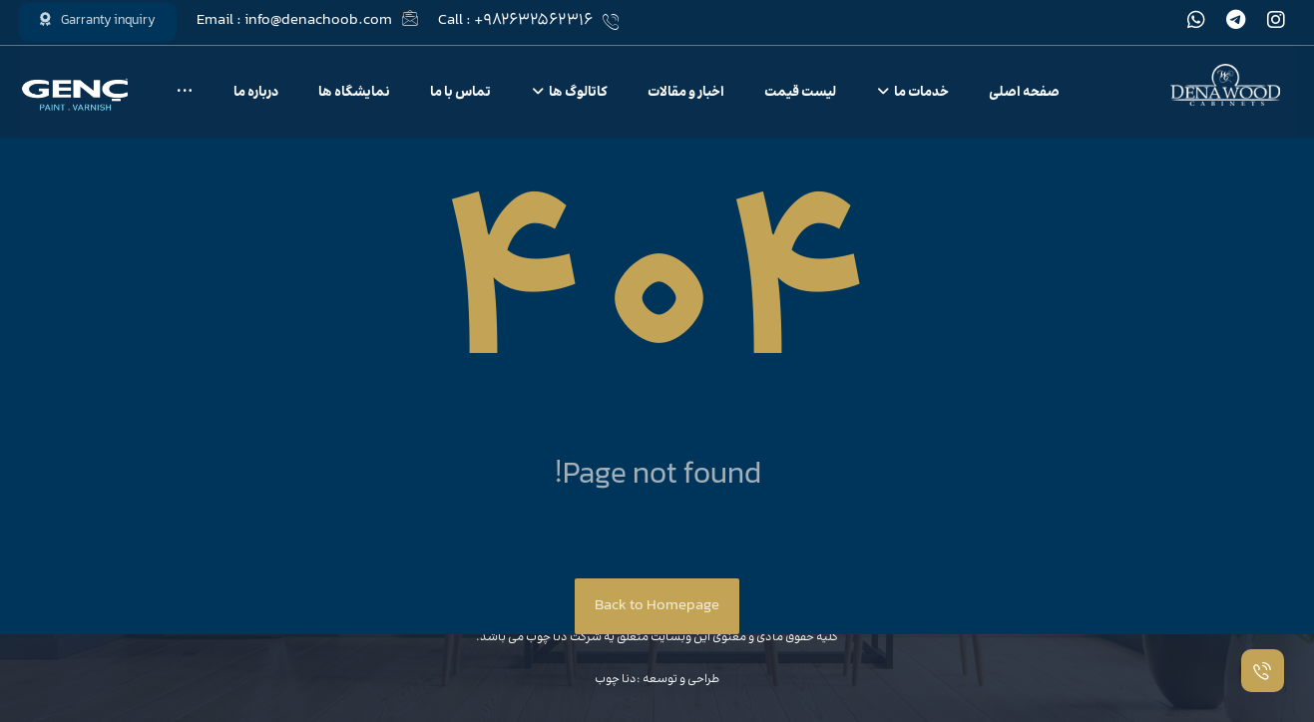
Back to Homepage (657, 605)
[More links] (185, 94)
